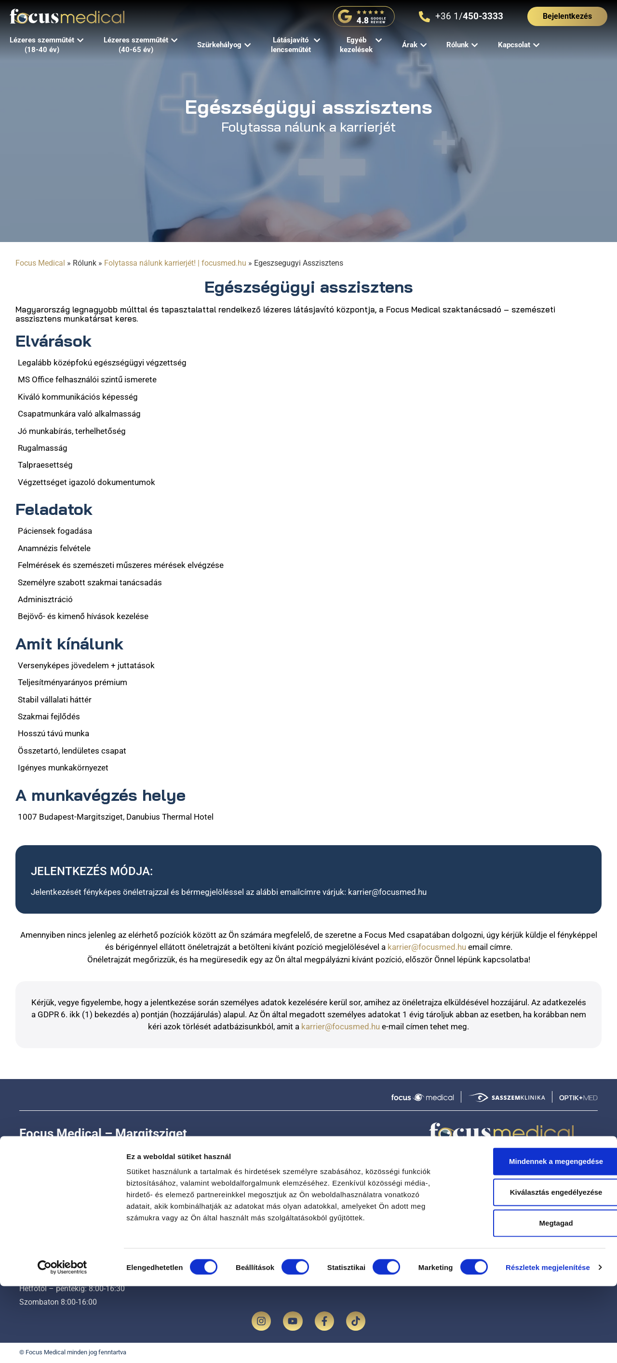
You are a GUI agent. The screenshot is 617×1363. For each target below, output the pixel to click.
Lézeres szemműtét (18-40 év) (268, 1203)
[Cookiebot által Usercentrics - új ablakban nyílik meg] (62, 1344)
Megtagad (536, 1300)
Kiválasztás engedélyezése (536, 1269)
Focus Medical (40, 263)
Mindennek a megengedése (536, 1238)
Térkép (215, 1152)
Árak (422, 1203)
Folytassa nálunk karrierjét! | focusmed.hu (175, 263)
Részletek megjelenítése (548, 1344)
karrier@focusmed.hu (387, 892)
